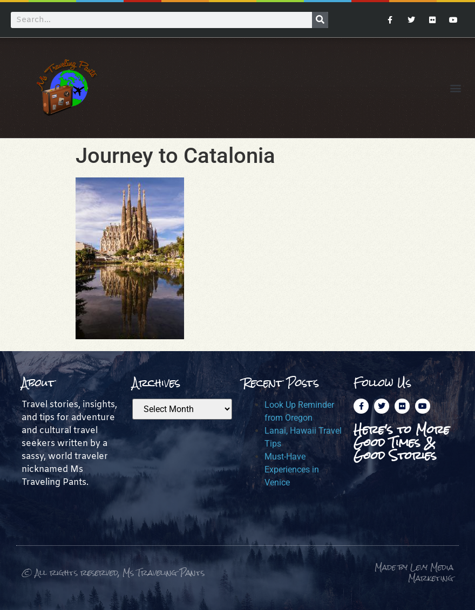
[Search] (320, 20)
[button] (455, 88)
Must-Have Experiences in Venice (291, 469)
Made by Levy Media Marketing (414, 572)
